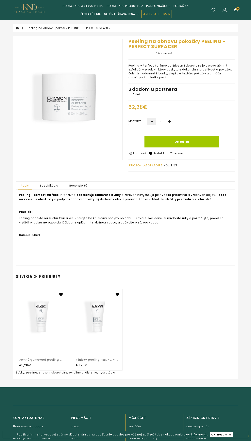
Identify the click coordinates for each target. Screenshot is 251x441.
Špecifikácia (49, 186)
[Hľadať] (213, 10)
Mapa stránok (196, 438)
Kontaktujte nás (197, 426)
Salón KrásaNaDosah (121, 14)
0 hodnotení (164, 53)
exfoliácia (76, 372)
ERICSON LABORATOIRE (145, 165)
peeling (31, 372)
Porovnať (137, 153)
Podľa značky (158, 6)
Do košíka (182, 142)
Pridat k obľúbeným (166, 153)
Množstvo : (134, 123)
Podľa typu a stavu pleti (83, 6)
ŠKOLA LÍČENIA (90, 14)
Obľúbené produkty (143, 438)
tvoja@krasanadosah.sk (32, 438)
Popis (25, 186)
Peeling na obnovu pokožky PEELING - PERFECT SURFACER (68, 28)
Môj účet (135, 426)
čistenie (91, 372)
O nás (75, 426)
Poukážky (181, 6)
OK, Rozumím (221, 434)
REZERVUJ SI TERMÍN (156, 14)
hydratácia (107, 372)
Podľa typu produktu (125, 6)
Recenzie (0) (79, 186)
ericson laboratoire (53, 372)
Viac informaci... (196, 434)
